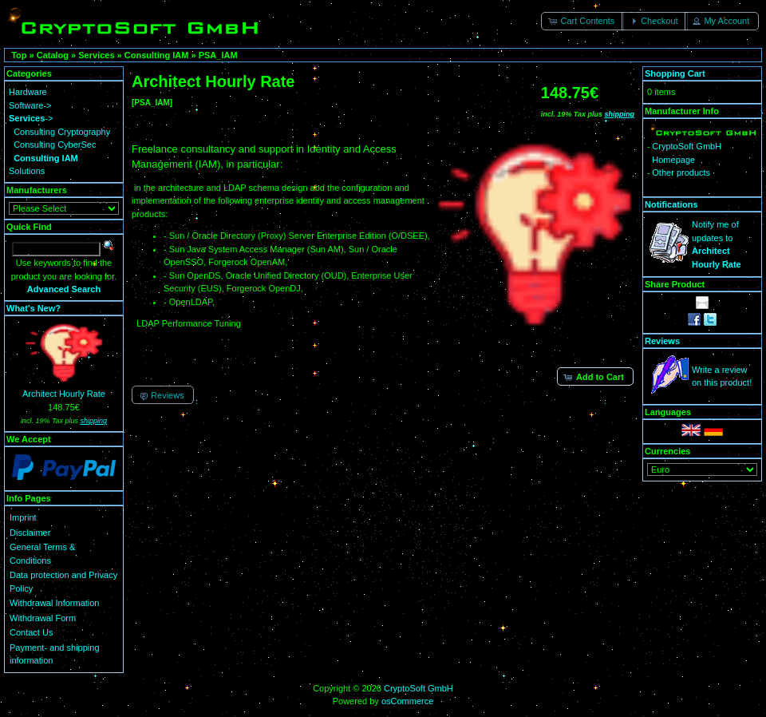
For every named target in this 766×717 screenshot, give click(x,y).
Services (96, 55)
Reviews (662, 341)
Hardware (28, 92)
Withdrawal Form (43, 618)
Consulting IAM (156, 55)
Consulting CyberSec (55, 144)
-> (31, 118)
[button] (582, 21)
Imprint (23, 517)
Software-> (30, 105)
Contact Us (31, 632)
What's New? (33, 308)
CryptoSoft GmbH (418, 688)
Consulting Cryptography (62, 132)
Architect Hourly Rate (63, 393)
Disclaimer (30, 532)
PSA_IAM (218, 55)
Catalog (53, 55)
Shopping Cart (675, 73)
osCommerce (407, 701)
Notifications (671, 204)
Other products (681, 172)
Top (18, 55)
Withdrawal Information (55, 603)
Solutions (27, 171)
